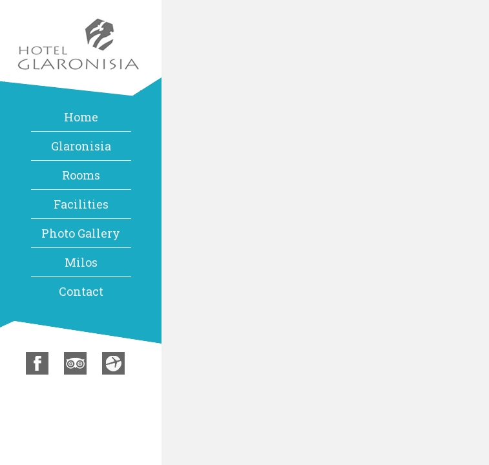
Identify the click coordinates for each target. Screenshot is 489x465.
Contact (81, 291)
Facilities (81, 204)
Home (81, 117)
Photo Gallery (80, 233)
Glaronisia (81, 146)
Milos (81, 262)
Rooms (81, 175)
